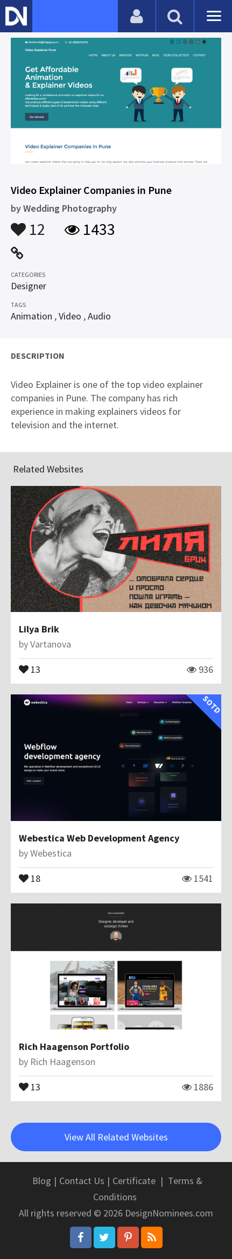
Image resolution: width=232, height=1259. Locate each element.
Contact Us (81, 1180)
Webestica (51, 853)
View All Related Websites (116, 1137)
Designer (28, 286)
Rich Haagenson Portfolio (74, 1046)
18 (29, 877)
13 (29, 668)
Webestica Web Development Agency (99, 838)
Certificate (134, 1180)
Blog (41, 1180)
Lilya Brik (39, 629)
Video (70, 316)
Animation (31, 316)
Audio (99, 316)
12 (28, 224)
